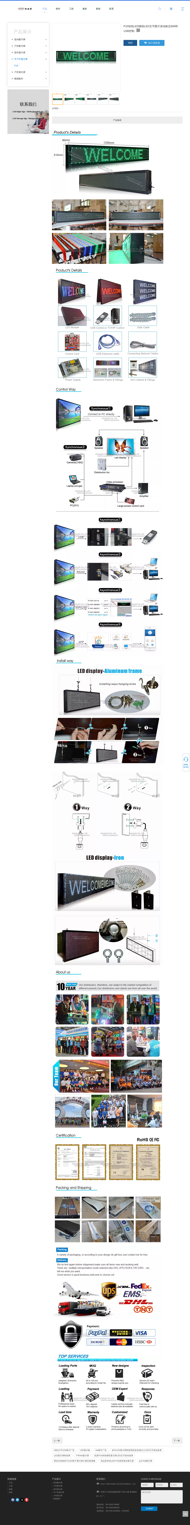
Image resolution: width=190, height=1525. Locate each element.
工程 (71, 8)
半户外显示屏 (21, 59)
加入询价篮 (154, 43)
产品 (44, 8)
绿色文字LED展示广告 (64, 1450)
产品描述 (117, 120)
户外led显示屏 (82, 1455)
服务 (85, 8)
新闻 (98, 8)
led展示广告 (101, 1450)
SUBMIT (149, 1508)
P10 (16, 65)
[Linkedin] (17, 1500)
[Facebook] (13, 1500)
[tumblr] (26, 1500)
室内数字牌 (19, 39)
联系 (111, 8)
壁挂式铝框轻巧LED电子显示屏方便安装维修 (74, 1461)
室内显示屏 (19, 52)
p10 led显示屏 (145, 1461)
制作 (58, 8)
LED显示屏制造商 (62, 1455)
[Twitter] (22, 1500)
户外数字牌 (19, 46)
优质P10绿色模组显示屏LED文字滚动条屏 (113, 1455)
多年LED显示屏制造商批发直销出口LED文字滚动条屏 (137, 1450)
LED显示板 (85, 1450)
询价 (130, 43)
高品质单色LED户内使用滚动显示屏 (117, 1461)
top (185, 1514)
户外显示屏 (19, 72)
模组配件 (18, 78)
